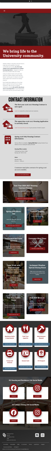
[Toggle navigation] (4, 10)
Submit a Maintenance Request (41, 344)
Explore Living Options (9, 344)
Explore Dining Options (25, 344)
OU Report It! (16, 447)
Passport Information (41, 366)
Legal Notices (36, 444)
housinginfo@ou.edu (25, 449)
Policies (30, 444)
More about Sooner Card (25, 366)
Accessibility (5, 444)
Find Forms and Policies (10, 368)
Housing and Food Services (16, 449)
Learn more (17, 111)
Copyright (42, 444)
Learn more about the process (22, 127)
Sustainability (12, 444)
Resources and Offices (7, 447)
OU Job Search (24, 444)
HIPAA (18, 444)
